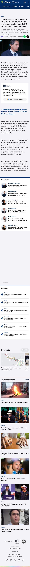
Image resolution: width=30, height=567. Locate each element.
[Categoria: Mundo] (3, 400)
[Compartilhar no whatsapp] (24, 36)
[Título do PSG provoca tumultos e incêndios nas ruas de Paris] (15, 326)
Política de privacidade (15, 548)
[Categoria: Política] (3, 425)
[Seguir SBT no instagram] (6, 560)
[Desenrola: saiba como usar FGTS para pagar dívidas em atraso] (15, 318)
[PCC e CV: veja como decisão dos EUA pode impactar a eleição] (15, 334)
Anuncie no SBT (15, 546)
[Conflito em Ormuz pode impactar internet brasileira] (15, 294)
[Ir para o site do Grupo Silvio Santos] (12, 542)
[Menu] (28, 2)
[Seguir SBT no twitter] (15, 560)
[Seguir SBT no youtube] (19, 560)
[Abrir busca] (25, 2)
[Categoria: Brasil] (3, 451)
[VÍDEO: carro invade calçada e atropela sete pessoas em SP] (15, 310)
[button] (12, 363)
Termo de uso (15, 551)
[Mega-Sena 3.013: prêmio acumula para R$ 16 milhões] (15, 302)
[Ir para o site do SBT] (24, 542)
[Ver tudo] (25, 350)
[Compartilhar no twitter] (27, 36)
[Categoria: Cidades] (3, 527)
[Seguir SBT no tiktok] (23, 560)
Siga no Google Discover (15, 99)
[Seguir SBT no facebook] (11, 560)
